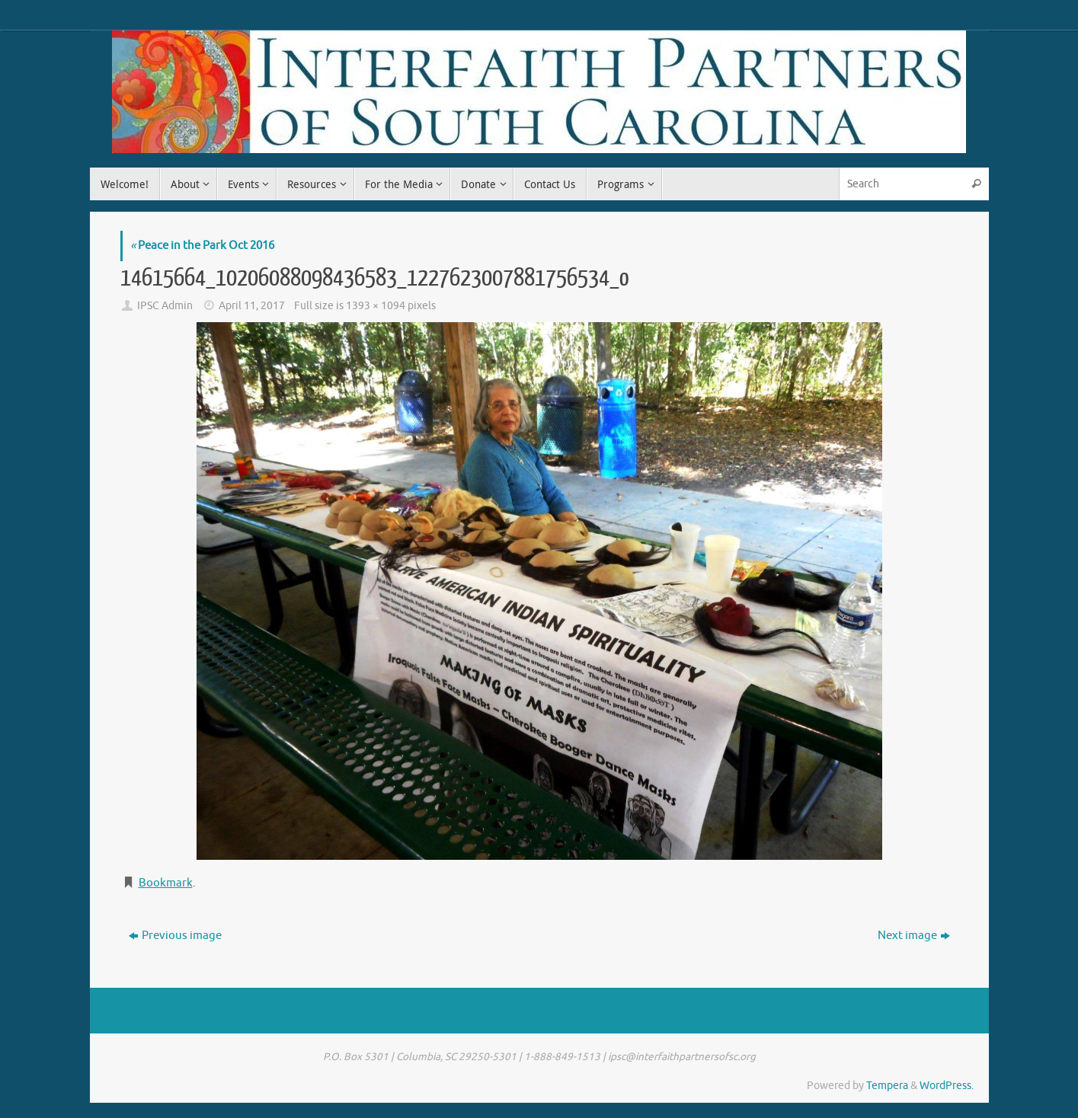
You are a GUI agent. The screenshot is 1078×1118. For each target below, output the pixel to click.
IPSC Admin (165, 305)
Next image (914, 935)
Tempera (887, 1085)
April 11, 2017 (252, 305)
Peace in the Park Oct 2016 (202, 245)
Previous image (175, 935)
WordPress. (947, 1085)
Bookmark (166, 883)
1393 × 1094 (375, 305)
